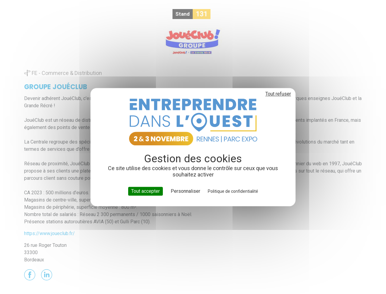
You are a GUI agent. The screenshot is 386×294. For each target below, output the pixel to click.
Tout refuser (278, 94)
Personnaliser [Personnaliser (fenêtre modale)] (185, 191)
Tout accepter (145, 191)
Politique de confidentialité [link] (233, 191)
